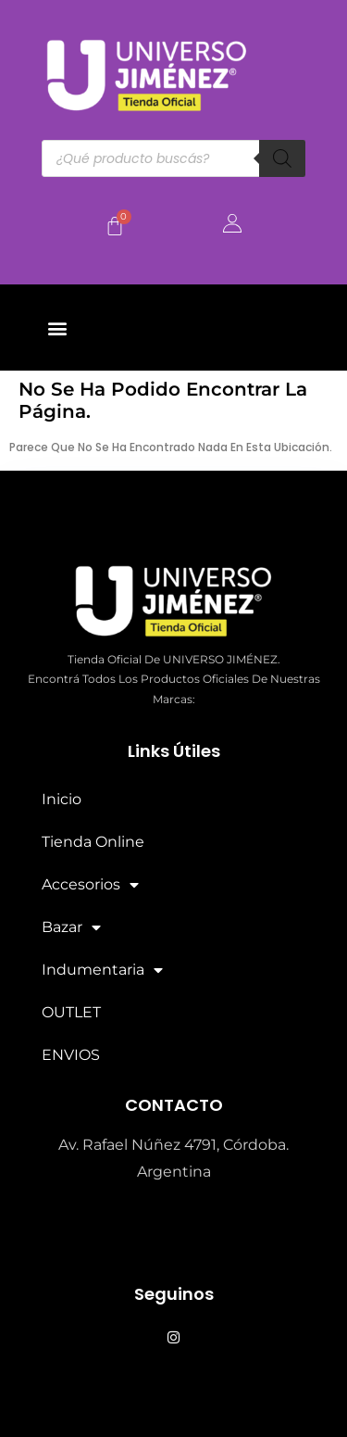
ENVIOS (71, 1055)
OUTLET (71, 1012)
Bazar (71, 927)
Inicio (61, 799)
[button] (57, 327)
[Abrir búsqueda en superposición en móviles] (173, 158)
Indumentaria (102, 970)
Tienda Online (93, 842)
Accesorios (90, 884)
